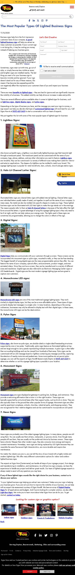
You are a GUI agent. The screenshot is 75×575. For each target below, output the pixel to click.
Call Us (62, 183)
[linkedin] (33, 20)
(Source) (26, 64)
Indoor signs (9, 516)
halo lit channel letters (37, 208)
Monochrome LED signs (9, 300)
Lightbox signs (66, 158)
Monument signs (7, 395)
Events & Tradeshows (46, 516)
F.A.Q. (11, 551)
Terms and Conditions (55, 551)
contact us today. (13, 495)
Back (2, 521)
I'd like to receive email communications (58, 66)
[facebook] (29, 20)
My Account (4, 551)
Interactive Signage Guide (40, 551)
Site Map (65, 551)
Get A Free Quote (64, 175)
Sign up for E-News (6, 554)
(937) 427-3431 (36, 10)
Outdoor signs (27, 516)
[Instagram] (42, 20)
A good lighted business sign (16, 41)
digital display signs (23, 102)
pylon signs (39, 102)
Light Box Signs (6, 492)
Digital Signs (5, 256)
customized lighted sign (44, 109)
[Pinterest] (46, 20)
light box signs (8, 102)
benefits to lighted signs (22, 92)
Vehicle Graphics (65, 516)
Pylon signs (4, 343)
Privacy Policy (27, 551)
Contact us (18, 551)
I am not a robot (50, 71)
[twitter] (38, 20)
